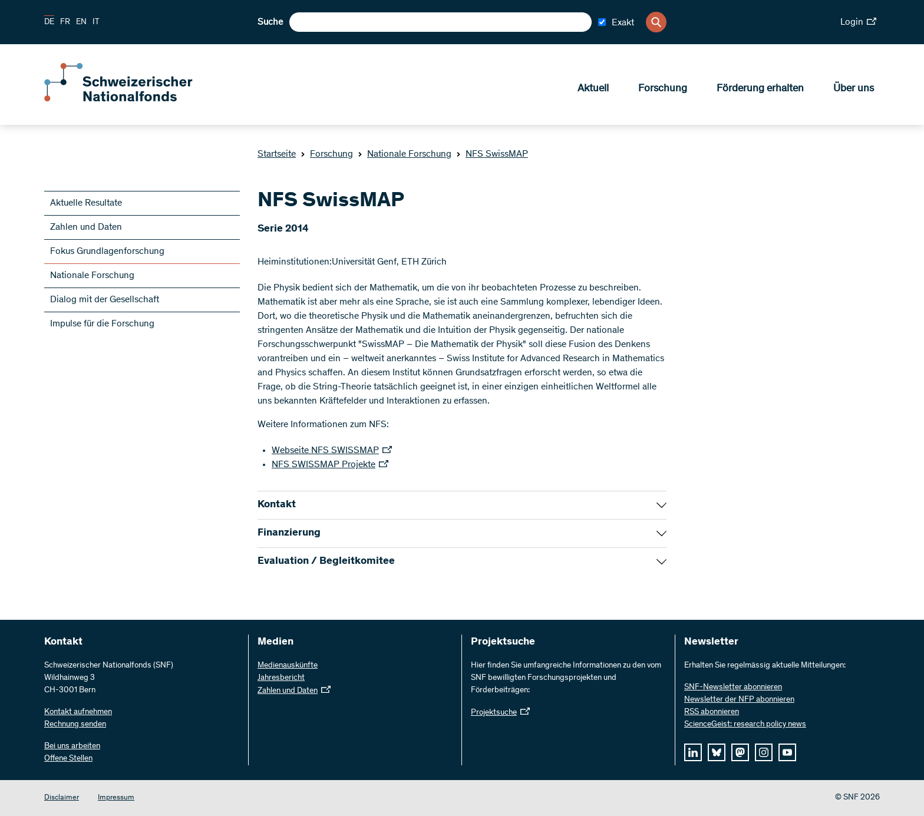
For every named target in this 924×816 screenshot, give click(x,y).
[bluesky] (716, 752)
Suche (270, 22)
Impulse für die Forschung (102, 324)
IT (96, 22)
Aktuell (593, 89)
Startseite (277, 154)
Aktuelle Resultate (86, 203)
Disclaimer (61, 798)
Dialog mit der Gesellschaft (104, 300)
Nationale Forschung (404, 154)
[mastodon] (740, 752)
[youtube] (787, 752)
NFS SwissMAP (492, 154)
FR (65, 22)
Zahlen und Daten (86, 227)
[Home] (129, 99)
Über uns (853, 89)
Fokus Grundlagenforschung (107, 251)
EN (81, 22)
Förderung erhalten (760, 89)
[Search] (656, 22)
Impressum (116, 798)
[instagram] (764, 752)
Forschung (662, 89)
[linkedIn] (693, 752)
